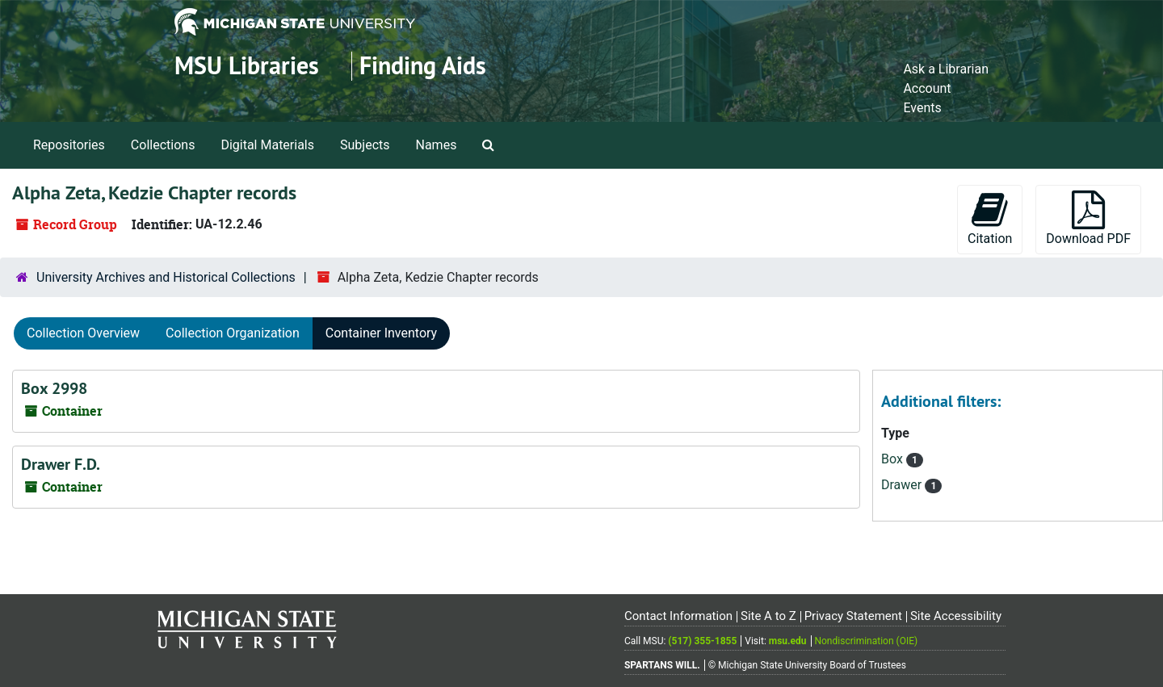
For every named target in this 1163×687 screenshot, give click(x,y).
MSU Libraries (246, 66)
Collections (163, 145)
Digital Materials (267, 145)
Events (922, 107)
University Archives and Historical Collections (166, 277)
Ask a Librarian (946, 69)
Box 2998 (54, 388)
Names (436, 145)
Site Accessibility (955, 616)
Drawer (903, 484)
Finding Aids (422, 66)
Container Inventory (381, 333)
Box (893, 459)
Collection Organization (233, 333)
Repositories (69, 145)
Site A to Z (768, 616)
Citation (990, 218)
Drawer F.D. (60, 464)
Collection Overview (83, 333)
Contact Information (678, 616)
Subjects (364, 145)
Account (927, 88)
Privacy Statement (853, 616)
